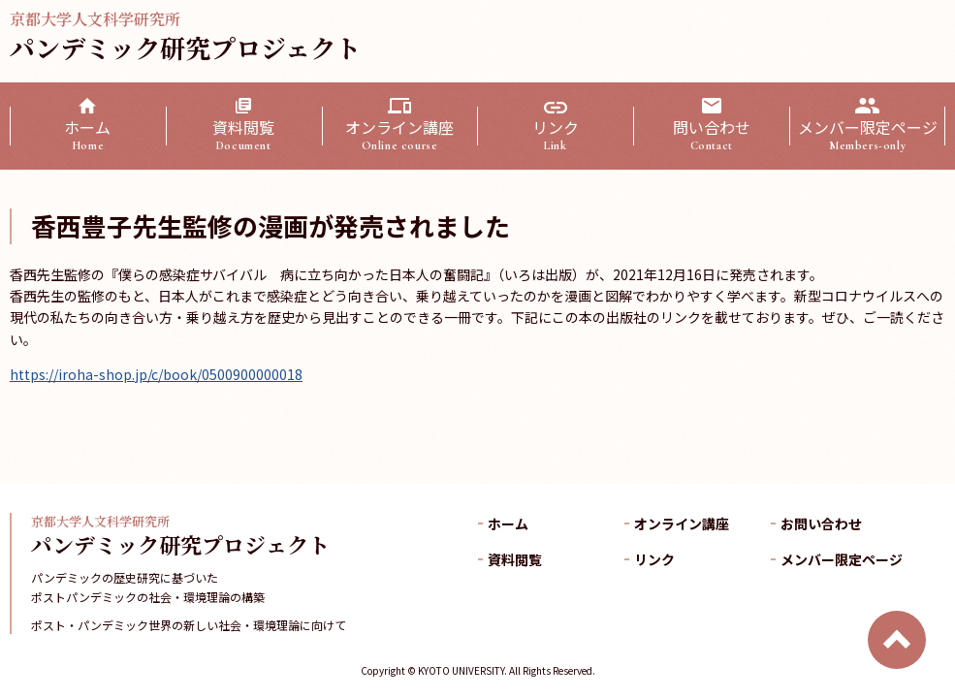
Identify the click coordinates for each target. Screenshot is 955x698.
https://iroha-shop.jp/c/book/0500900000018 (156, 374)
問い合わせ (711, 134)
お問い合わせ (821, 523)
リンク (555, 134)
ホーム (88, 134)
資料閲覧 (244, 134)
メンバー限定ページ (867, 134)
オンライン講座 (400, 134)
